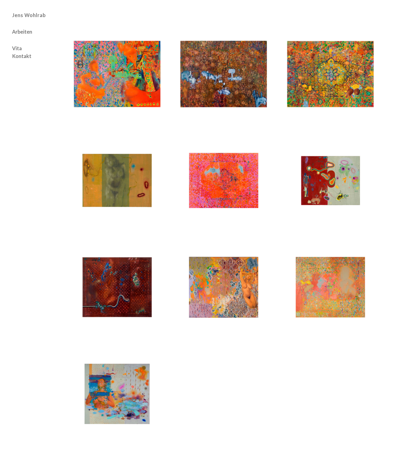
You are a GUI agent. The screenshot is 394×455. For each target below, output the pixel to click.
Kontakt (21, 56)
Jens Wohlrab (29, 15)
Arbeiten (22, 32)
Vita (17, 48)
